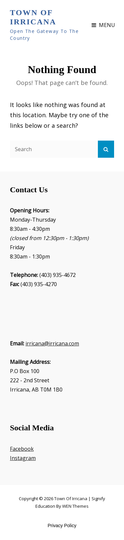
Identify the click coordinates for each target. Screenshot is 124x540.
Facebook (22, 448)
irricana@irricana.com (52, 343)
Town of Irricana (33, 17)
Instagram (23, 458)
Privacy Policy (62, 525)
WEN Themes (75, 506)
